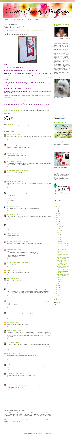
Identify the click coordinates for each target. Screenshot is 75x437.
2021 (57, 215)
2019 (57, 219)
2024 (57, 210)
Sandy (8, 270)
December (59, 224)
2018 (57, 221)
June (58, 236)
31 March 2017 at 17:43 (15, 322)
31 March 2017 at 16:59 (17, 287)
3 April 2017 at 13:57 (20, 373)
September (59, 230)
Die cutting (20, 125)
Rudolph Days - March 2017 (63, 243)
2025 (57, 208)
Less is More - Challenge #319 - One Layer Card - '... (63, 264)
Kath (8, 278)
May (58, 237)
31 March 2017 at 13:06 (23, 241)
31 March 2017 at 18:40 (16, 330)
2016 (57, 283)
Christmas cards (14, 125)
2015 (57, 285)
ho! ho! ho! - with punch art (62, 269)
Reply (8, 139)
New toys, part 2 (60, 277)
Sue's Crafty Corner (11, 312)
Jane (8, 206)
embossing (25, 125)
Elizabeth (9, 287)
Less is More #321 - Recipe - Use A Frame (63, 246)
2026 (57, 206)
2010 (57, 295)
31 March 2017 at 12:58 (14, 224)
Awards (28, 19)
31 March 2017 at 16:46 (15, 278)
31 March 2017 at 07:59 (17, 181)
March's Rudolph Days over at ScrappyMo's (29, 30)
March (58, 241)
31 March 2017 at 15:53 (25, 262)
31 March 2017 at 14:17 (16, 249)
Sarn (8, 192)
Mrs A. (8, 134)
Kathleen (9, 353)
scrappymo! (9, 300)
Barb (8, 322)
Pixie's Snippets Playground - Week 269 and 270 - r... (63, 267)
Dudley (36, 19)
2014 (57, 287)
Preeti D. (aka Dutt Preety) (13, 170)
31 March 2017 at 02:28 (17, 153)
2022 (57, 213)
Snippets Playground (17, 19)
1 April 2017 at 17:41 (17, 364)
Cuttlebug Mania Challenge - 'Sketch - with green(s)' (63, 272)
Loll (8, 342)
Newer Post (6, 419)
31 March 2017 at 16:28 (15, 270)
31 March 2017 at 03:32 (16, 161)
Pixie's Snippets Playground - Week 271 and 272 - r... (63, 249)
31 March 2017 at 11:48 (14, 214)
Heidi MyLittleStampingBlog (13, 262)
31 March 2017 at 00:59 (14, 144)
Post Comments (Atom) (15, 421)
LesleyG (9, 384)
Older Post (48, 419)
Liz (7, 144)
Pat (8, 214)
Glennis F (9, 153)
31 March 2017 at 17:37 (21, 312)
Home (6, 19)
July (58, 234)
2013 (57, 289)
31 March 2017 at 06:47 (24, 170)
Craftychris (9, 364)
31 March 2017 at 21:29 (16, 353)
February (59, 279)
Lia (7, 224)
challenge (9, 125)
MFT (28, 125)
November (59, 226)
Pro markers (32, 125)
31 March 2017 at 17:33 (18, 300)
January (59, 281)
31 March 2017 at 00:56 (15, 134)
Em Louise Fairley (11, 373)
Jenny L (9, 249)
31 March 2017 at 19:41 (14, 342)
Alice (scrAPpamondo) (12, 241)
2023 (57, 211)
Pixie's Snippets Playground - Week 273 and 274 (63, 258)
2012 (57, 291)
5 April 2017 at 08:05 (15, 384)
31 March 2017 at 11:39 (15, 206)
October (59, 228)
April (58, 239)
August (58, 232)
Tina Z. (8, 233)
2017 (57, 223)
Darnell (8, 161)
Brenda (8, 330)
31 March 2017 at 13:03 (16, 233)
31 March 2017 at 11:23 (15, 192)
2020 (57, 217)
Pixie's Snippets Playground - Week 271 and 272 (63, 275)
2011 (57, 293)
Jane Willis (9, 181)
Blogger (50, 433)
